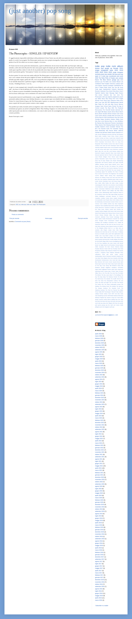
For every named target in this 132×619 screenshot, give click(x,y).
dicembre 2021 (99, 450)
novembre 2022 (99, 425)
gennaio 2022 (99, 447)
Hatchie (103, 93)
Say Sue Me (115, 87)
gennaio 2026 (99, 340)
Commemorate (106, 201)
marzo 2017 (98, 573)
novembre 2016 (99, 582)
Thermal (115, 290)
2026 (96, 78)
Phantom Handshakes (117, 123)
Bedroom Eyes (106, 190)
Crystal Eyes (112, 138)
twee (111, 70)
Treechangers (107, 291)
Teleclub (118, 126)
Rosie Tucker (114, 254)
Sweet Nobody (112, 164)
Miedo (121, 239)
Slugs (121, 258)
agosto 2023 (98, 406)
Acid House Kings (115, 181)
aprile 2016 (98, 598)
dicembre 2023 (99, 397)
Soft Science (105, 162)
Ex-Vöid (104, 117)
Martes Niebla (103, 237)
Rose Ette (105, 254)
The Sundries (120, 173)
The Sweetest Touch (114, 288)
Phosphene (98, 250)
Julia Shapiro (103, 230)
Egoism (100, 85)
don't (107, 303)
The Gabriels (107, 278)
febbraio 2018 (99, 552)
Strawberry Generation (117, 267)
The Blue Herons (105, 80)
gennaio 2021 (99, 475)
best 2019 (100, 301)
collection (105, 179)
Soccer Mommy (118, 104)
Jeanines (105, 85)
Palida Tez (101, 104)
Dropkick (112, 140)
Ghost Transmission (109, 220)
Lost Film (106, 151)
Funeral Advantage (114, 217)
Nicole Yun (97, 245)
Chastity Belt (110, 115)
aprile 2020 (98, 495)
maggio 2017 (99, 568)
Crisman (97, 203)
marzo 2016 (98, 600)
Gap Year (117, 117)
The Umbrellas (114, 128)
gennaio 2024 (99, 395)
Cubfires (105, 203)
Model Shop (120, 153)
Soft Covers (105, 262)
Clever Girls (112, 200)
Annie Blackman (99, 186)
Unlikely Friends (99, 293)
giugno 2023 (98, 411)
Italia (96, 102)
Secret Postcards (107, 256)
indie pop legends (107, 96)
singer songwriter (101, 70)
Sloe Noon (110, 258)
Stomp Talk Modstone (111, 265)
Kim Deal (102, 232)
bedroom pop (98, 81)
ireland (109, 132)
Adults (99, 183)
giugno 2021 (98, 463)
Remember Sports (104, 158)
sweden (109, 74)
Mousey (121, 241)
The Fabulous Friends (111, 277)
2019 (121, 70)
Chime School (115, 136)
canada (121, 78)
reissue (114, 132)
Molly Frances (109, 241)
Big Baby (117, 190)
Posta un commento (18, 214)
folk (114, 303)
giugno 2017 (98, 566)
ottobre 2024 (99, 375)
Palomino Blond (119, 246)
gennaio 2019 (99, 529)
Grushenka (111, 222)
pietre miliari (116, 179)
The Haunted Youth (103, 128)
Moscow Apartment (99, 155)
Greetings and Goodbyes (101, 222)
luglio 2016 (98, 591)
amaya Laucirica (99, 299)
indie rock (29, 204)
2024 (106, 72)
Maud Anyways (98, 239)
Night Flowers (119, 93)
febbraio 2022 (99, 445)
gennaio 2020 (99, 502)
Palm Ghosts (110, 246)
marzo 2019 (98, 525)
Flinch (102, 143)
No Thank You (110, 155)
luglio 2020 (98, 488)
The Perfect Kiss (99, 284)
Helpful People (103, 147)
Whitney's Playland (99, 297)
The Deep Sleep (102, 277)
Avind (110, 91)
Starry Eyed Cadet (115, 263)
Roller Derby (107, 87)
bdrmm (109, 299)
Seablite (97, 126)
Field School (117, 211)
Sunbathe (112, 126)
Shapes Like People (111, 160)
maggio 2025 (99, 359)
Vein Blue (117, 293)
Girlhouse (113, 100)
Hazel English (105, 83)
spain (96, 76)
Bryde (100, 136)
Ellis (107, 98)
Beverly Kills (111, 134)
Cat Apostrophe (99, 200)
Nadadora (104, 243)
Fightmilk (97, 93)
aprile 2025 (98, 361)
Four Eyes (116, 215)
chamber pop (98, 132)
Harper (102, 224)
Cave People (106, 200)
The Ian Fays (100, 170)
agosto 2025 (98, 352)
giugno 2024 (98, 384)
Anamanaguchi (98, 185)
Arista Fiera (117, 186)
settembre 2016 (99, 586)
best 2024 (115, 301)
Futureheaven (110, 117)
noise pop (105, 76)
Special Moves (116, 262)
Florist (99, 213)
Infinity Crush (107, 228)
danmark (117, 110)
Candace (103, 198)
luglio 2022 (98, 434)
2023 (110, 72)
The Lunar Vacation (116, 170)
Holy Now (97, 121)
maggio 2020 (99, 493)
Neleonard (108, 123)
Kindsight (110, 85)
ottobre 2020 (99, 482)
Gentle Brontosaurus (107, 218)
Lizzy (100, 235)
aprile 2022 (98, 441)
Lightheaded (117, 233)
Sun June (116, 95)
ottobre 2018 (99, 536)
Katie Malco (106, 149)
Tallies (96, 273)
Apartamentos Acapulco (110, 89)
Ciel (116, 115)
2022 (17, 204)
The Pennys (120, 282)
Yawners (109, 297)
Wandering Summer (103, 295)
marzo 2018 (98, 550)
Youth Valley (120, 297)
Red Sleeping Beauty (109, 125)
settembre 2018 (99, 538)
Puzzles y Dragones (100, 252)
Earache (107, 207)
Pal (105, 246)
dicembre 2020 (99, 477)
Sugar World (98, 269)
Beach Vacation (103, 113)
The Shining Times (104, 286)
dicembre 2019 (99, 504)
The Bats (106, 166)
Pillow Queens (99, 125)
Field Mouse (111, 211)
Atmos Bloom (115, 111)
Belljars (112, 190)
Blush (96, 136)
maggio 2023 (99, 413)
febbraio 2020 (99, 500)
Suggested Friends (106, 269)
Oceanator (101, 246)
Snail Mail (115, 260)
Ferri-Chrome (108, 141)
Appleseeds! (111, 186)
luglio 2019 (98, 516)
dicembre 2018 (99, 532)
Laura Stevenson (114, 149)
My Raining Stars (100, 123)
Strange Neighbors (106, 267)
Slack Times (100, 258)
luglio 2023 (98, 409)
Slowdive (115, 258)
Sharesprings (120, 160)
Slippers (106, 258)
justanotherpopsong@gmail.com (106, 315)
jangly (107, 68)
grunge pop (105, 305)
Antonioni (105, 186)
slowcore (118, 132)
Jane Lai (121, 228)
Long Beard (105, 235)
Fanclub (119, 209)
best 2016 (115, 177)
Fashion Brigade (103, 211)
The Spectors (119, 286)
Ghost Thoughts (99, 220)
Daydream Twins (99, 205)
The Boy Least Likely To (107, 275)
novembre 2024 (99, 372)
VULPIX (97, 175)
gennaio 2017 (99, 577)
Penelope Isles (116, 248)
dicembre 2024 (99, 370)
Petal (122, 248)
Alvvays (99, 134)
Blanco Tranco (98, 192)
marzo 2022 (98, 443)
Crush (101, 203)
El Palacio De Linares (115, 207)
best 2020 (120, 177)
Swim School (104, 106)
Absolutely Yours (107, 181)
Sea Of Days (101, 160)
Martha (109, 237)
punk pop (120, 74)
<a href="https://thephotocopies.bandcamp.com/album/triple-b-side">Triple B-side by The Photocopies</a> (48, 142)
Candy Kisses (109, 198)
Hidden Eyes (119, 119)
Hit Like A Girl (119, 224)
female (115, 68)
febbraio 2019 (99, 527)
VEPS (112, 293)
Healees (113, 119)
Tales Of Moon (119, 271)
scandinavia (112, 76)
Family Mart (113, 209)
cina (101, 179)
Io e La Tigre (114, 228)
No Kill (109, 245)
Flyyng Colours (112, 213)
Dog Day (121, 205)
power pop (104, 74)
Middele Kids (117, 239)
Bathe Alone (101, 98)
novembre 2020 (99, 479)
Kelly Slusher (119, 230)
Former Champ (99, 215)
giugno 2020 (98, 491)
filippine (111, 303)
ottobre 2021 (99, 454)
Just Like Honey (99, 149)
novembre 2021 (99, 452)
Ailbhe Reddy (105, 183)
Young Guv (114, 297)
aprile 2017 (98, 570)
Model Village (102, 241)
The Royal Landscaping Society (112, 284)
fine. (122, 110)
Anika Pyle (105, 185)
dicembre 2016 (99, 579)
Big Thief (116, 134)
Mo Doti (97, 241)
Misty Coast (114, 153)
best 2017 (118, 299)
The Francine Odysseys (112, 168)
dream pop (99, 68)
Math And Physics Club (117, 237)
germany (105, 132)
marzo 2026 (98, 336)
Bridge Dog (117, 194)
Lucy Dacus (117, 235)
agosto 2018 (98, 541)
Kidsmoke (97, 232)
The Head (100, 280)
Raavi (107, 252)
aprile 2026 (98, 334)
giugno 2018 (98, 543)
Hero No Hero (112, 224)
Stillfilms (97, 164)
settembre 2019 (99, 511)
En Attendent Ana (119, 140)
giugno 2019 (98, 518)
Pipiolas (103, 250)
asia (117, 78)
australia (97, 74)
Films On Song (116, 141)
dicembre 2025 (99, 343)
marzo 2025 (98, 363)
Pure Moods (120, 250)
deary (104, 303)
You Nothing (103, 177)
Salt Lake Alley (109, 104)
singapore (107, 307)
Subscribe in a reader (101, 605)
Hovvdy (115, 226)
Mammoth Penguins (100, 153)
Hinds (118, 100)
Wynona (97, 177)
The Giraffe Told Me (116, 278)
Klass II (116, 232)
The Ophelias (108, 171)
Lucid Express (112, 151)
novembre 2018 (99, 534)
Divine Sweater (114, 205)
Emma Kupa (98, 117)
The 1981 (107, 273)
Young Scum (109, 177)
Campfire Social (106, 136)
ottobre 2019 (99, 509)
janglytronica (116, 96)
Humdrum (120, 147)
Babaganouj (105, 134)
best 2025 (120, 301)
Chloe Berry (116, 91)
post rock (102, 307)
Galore (100, 218)
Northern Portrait (115, 245)
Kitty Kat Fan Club (109, 232)
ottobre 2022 (99, 427)
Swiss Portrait (112, 106)
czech (96, 303)
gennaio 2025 (99, 368)
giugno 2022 (98, 436)
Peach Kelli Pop (108, 248)
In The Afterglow (99, 228)
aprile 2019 (98, 523)
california (120, 130)
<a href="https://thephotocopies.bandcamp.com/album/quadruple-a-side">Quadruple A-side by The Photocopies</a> (48, 125)
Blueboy (121, 134)
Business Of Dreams (117, 196)
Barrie (112, 188)
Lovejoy (111, 235)
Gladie (121, 220)
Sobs (119, 260)
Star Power (108, 263)
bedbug (113, 299)
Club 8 (121, 91)
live (109, 305)
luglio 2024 (98, 381)
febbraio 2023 (99, 420)
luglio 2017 (98, 564)
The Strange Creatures (101, 288)
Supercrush (120, 269)
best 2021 (97, 179)
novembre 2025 (99, 345)
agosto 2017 (98, 561)
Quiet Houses (119, 156)
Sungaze (97, 106)
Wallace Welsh (104, 175)
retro (96, 111)
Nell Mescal (120, 243)
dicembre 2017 (99, 557)
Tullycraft (113, 291)
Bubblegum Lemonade (105, 196)
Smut (110, 260)
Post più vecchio (83, 218)
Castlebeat (98, 83)
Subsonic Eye (108, 95)
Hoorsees (103, 226)
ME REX (107, 102)
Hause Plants (119, 145)
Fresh (101, 100)
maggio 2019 (99, 520)
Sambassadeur (98, 256)
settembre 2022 (99, 429)
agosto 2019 (98, 513)
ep (19, 204)
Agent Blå (100, 111)
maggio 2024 (99, 386)
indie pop (23, 204)
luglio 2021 (98, 461)
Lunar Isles (101, 102)
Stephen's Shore (104, 126)
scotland (118, 83)
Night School (104, 245)
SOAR (118, 158)
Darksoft (118, 138)
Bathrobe (117, 188)
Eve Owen (98, 209)
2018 (121, 80)
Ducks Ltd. (120, 115)
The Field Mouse (99, 278)
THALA (118, 164)
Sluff (119, 258)
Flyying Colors (104, 213)
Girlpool (117, 220)
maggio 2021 (99, 466)
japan (100, 89)
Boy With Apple (110, 194)
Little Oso (100, 151)
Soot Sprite (115, 162)
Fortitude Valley (108, 215)
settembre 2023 (99, 404)
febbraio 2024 (99, 393)
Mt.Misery (120, 121)
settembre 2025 (99, 350)
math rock (112, 305)
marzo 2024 (98, 391)
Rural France (112, 158)
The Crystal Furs (102, 168)
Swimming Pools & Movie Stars (103, 271)
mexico (117, 305)
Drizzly (96, 207)
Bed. (100, 190)
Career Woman (102, 115)
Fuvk (101, 145)
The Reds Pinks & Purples (107, 78)
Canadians (97, 198)
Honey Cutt (110, 147)
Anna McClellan (119, 185)
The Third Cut (109, 290)
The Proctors (105, 173)
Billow (121, 190)
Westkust (115, 295)
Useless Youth (107, 293)
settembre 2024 (99, 377)
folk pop (114, 74)
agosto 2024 (98, 379)
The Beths (106, 81)
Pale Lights (117, 155)
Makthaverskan (115, 102)
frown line (117, 303)
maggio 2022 (99, 438)
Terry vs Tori (101, 273)
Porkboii (115, 250)
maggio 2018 (99, 545)
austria (105, 299)
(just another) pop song (40, 10)
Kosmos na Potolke (99, 233)
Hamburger (113, 145)
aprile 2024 (98, 388)
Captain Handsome (118, 198)
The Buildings (117, 275)
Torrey (96, 291)
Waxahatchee (120, 175)
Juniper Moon (111, 230)
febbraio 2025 (99, 365)
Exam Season (105, 209)
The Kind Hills (107, 170)
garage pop (115, 80)
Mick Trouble (110, 239)
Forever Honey (119, 213)
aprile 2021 (98, 468)
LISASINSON (117, 85)
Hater (107, 93)
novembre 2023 (99, 400)
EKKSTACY (101, 207)
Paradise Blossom (99, 248)
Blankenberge (106, 192)
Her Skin (106, 224)
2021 (121, 68)
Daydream (120, 203)
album (120, 66)
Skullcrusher (98, 162)
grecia (99, 305)
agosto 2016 (98, 589)
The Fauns (120, 277)
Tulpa (117, 291)
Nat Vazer (110, 243)
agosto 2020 (98, 486)
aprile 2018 (98, 548)
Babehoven (108, 188)
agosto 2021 (98, 459)
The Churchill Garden (109, 110)
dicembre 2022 (99, 422)
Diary (101, 140)
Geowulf (115, 218)
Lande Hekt (111, 233)
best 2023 (110, 301)
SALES (121, 254)
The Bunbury (112, 166)
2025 (101, 72)
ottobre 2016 (99, 584)
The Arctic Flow (114, 273)
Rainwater (117, 252)
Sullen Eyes (114, 269)
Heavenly (97, 147)
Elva (122, 207)
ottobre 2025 (99, 347)
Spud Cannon (101, 263)
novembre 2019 (99, 507)
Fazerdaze (101, 141)
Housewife (115, 147)
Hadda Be (120, 222)
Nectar (115, 243)
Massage (111, 93)
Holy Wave (97, 226)
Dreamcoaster (106, 140)
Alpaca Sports (107, 111)
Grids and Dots (106, 145)
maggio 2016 (99, 595)
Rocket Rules (119, 125)
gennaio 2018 (99, 554)
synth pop (112, 307)
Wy (105, 297)
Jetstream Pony (104, 91)
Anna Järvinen (111, 185)
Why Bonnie (109, 130)
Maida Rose (120, 151)
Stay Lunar (102, 265)
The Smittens (113, 286)
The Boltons (98, 275)
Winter (115, 130)
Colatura (117, 200)
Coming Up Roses (104, 138)
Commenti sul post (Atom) (22, 221)
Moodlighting (116, 241)
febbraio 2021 (99, 472)
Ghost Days (107, 100)
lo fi (100, 76)
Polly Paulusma (109, 250)
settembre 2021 (99, 457)
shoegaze (120, 72)
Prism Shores (111, 156)
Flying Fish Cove (114, 98)
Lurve (102, 121)
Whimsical (120, 295)
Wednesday (102, 130)
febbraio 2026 (99, 338)
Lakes (106, 233)
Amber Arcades (119, 183)
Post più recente (14, 218)
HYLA (115, 222)
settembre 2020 (99, 484)
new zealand (112, 81)
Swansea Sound (104, 164)
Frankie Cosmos (108, 143)
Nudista (121, 245)
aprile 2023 (98, 416)
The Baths (120, 273)
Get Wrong (120, 218)
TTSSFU (113, 271)
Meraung (105, 239)
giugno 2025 (98, 356)
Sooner (110, 262)
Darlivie (110, 203)
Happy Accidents (105, 119)
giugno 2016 (98, 593)
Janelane (97, 230)
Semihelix (113, 256)
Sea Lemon (98, 95)
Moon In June (113, 121)
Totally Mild (101, 291)
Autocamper (102, 188)
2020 (97, 72)
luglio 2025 (98, 354)
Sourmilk (121, 162)
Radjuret (112, 252)
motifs (121, 305)
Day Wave (114, 203)
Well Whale (110, 295)
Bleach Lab (120, 81)
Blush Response (114, 192)
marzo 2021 (98, 470)
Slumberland (98, 260)
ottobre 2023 (99, 402)
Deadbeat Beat (107, 205)
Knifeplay (121, 232)
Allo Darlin (112, 183)
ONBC (96, 246)
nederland (110, 179)
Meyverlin (107, 153)
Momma (107, 121)
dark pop (100, 303)
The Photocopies (40, 204)
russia (120, 179)
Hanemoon (97, 224)
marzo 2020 (98, 498)
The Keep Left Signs (103, 282)
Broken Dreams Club (113, 113)
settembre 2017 (99, 559)
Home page (48, 218)
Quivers (97, 158)
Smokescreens (105, 260)
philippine (97, 307)
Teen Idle (101, 166)
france (97, 80)
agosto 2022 (98, 432)
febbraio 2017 (99, 575)
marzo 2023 (98, 418)
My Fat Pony (98, 243)
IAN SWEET (120, 226)
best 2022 (105, 301)
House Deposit (109, 226)
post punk (120, 76)
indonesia (112, 83)
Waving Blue (112, 175)
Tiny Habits (120, 290)
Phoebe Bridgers (103, 156)
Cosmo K (121, 201)
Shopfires (118, 256)
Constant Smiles (114, 201)
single (34, 204)
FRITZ (96, 141)
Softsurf (110, 162)
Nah (106, 155)
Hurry (121, 100)
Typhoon (121, 291)
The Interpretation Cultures (111, 280)
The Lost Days (113, 282)
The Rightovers (112, 173)
